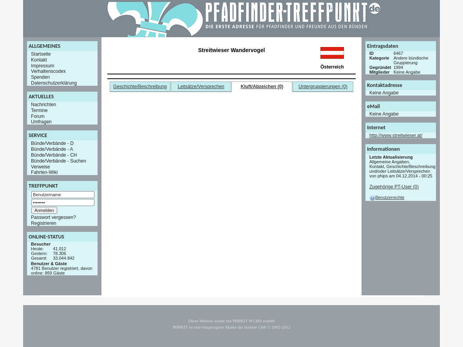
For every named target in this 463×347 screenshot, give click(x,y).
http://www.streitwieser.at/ (395, 135)
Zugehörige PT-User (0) (394, 187)
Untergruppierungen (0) (322, 86)
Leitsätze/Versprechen (201, 86)
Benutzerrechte (387, 197)
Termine (39, 110)
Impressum (42, 65)
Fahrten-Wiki (44, 172)
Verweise (40, 166)
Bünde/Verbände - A (52, 149)
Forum (38, 116)
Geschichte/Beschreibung (140, 86)
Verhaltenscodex (48, 71)
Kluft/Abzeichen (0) (262, 86)
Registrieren (43, 223)
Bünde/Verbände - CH (54, 155)
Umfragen (41, 122)
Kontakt (39, 60)
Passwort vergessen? (53, 217)
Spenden (40, 77)
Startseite (41, 54)
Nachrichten (43, 104)
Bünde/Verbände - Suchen (58, 161)
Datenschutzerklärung (54, 83)
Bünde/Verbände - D (52, 143)
